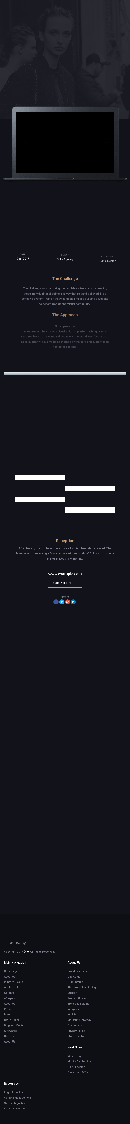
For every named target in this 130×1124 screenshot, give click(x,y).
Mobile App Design (79, 1061)
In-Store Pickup (13, 982)
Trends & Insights (78, 1003)
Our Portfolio (12, 987)
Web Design (75, 1056)
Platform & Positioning (82, 987)
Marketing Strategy (79, 1020)
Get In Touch (12, 1020)
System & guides (14, 1103)
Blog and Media (13, 1025)
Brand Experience (78, 971)
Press (7, 1009)
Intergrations (76, 1009)
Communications (14, 1108)
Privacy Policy (76, 1030)
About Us (9, 976)
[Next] (106, 144)
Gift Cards (10, 1030)
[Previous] (25, 144)
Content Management (17, 1097)
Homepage (11, 971)
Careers (9, 992)
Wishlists (73, 1014)
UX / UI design (76, 1067)
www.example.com (65, 573)
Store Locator (76, 1036)
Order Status (75, 982)
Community (75, 1025)
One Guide (74, 976)
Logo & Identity (13, 1092)
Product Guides (77, 998)
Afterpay (9, 998)
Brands (8, 1014)
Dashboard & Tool (79, 1072)
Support (72, 992)
